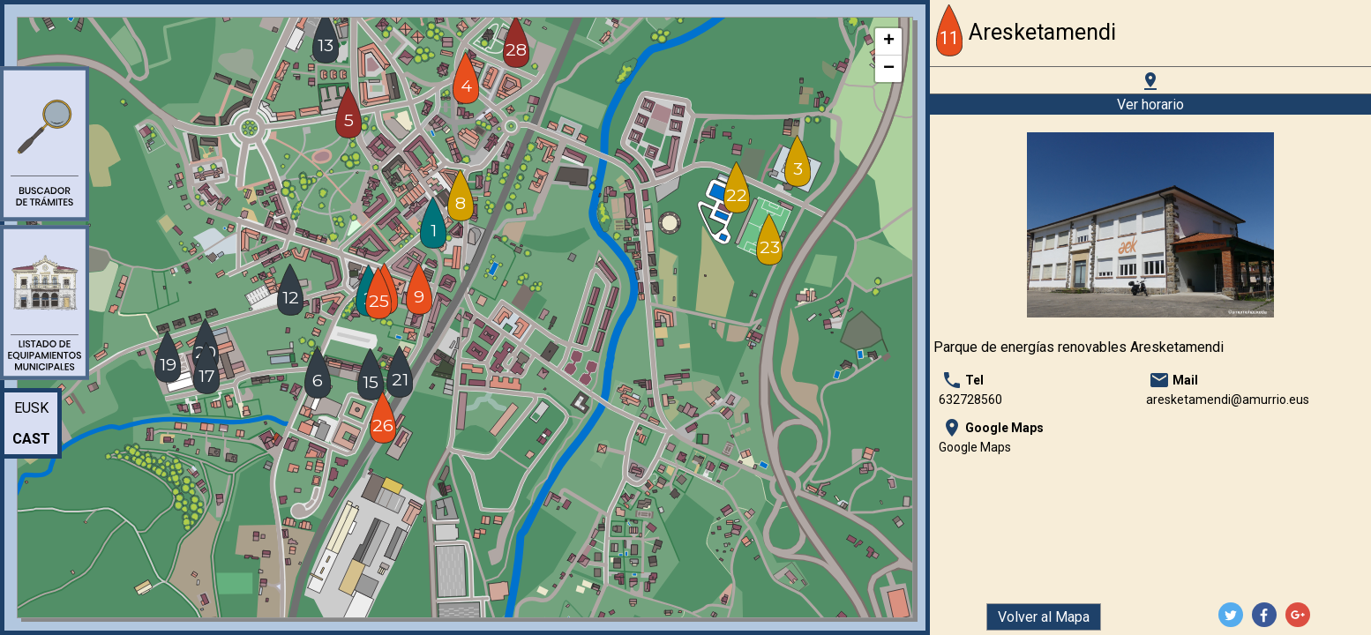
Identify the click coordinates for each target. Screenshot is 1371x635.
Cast (31, 438)
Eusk (31, 408)
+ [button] (889, 41)
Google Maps (975, 447)
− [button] (889, 69)
